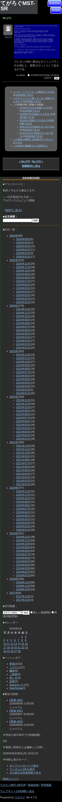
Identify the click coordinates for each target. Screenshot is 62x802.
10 (4, 644)
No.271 (8, 37)
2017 (13, 593)
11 (8, 644)
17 (4, 647)
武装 (12, 681)
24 (4, 651)
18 (8, 647)
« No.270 (24, 161)
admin (22, 75)
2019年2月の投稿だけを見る (34, 114)
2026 (13, 235)
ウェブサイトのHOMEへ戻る (17, 791)
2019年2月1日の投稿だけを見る (36, 107)
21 (19, 647)
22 (22, 647)
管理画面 (46, 785)
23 (26, 647)
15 (22, 644)
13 (15, 644)
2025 (13, 260)
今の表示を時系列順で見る (25, 772)
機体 (12, 670)
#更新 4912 (16, 700)
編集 (56, 78)
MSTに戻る (13, 210)
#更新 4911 (16, 710)
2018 (13, 579)
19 (12, 647)
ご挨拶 (13, 674)
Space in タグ (17, 684)
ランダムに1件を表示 (22, 769)
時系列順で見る (24, 95)
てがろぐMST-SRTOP (13, 785)
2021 (13, 442)
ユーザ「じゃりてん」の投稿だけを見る (34, 92)
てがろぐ (20, 797)
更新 (12, 663)
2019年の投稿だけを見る (33, 120)
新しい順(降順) (40, 612)
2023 (13, 351)
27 (15, 651)
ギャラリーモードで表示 (24, 765)
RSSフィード (11, 778)
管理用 (56, 10)
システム (14, 667)
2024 (13, 305)
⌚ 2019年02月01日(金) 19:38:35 (43, 75)
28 (19, 651)
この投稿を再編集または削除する (30, 145)
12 (12, 644)
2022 (13, 396)
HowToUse (15, 688)
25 (8, 651)
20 (15, 647)
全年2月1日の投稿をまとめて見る (37, 126)
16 (26, 644)
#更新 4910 (16, 721)
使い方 (13, 677)
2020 (13, 487)
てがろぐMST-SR (17, 6)
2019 (13, 533)
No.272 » (37, 161)
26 (12, 651)
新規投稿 (54, 3)
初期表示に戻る (31, 166)
